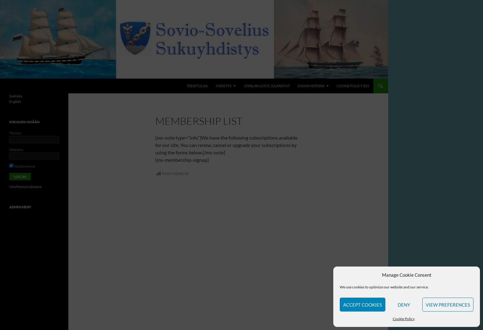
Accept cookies (362, 305)
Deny (404, 305)
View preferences (448, 305)
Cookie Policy (404, 318)
